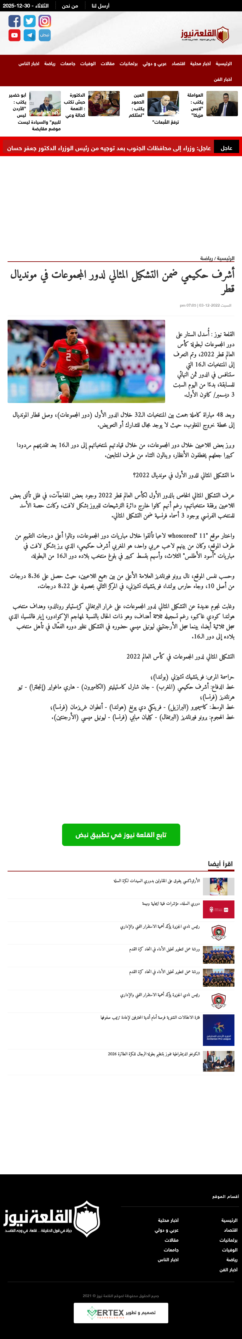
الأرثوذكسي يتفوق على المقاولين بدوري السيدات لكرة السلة (157, 881)
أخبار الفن (223, 78)
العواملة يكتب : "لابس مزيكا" (195, 104)
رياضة (49, 63)
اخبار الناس (29, 63)
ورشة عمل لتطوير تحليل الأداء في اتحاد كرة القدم (164, 949)
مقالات (108, 63)
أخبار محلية (200, 63)
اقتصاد (178, 63)
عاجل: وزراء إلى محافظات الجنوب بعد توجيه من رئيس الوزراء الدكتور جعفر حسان (109, 146)
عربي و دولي (155, 63)
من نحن (70, 5)
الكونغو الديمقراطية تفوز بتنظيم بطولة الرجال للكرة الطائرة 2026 (154, 1054)
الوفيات (88, 63)
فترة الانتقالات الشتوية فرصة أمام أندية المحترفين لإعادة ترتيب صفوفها (150, 1018)
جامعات (67, 63)
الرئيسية (224, 63)
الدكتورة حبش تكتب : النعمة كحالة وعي (74, 104)
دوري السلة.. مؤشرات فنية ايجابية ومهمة (171, 904)
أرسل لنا (100, 5)
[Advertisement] (121, 200)
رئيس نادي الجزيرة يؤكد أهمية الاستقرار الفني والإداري (160, 927)
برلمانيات (129, 63)
